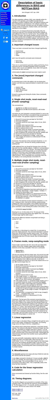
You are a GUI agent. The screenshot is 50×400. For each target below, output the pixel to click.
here (13, 375)
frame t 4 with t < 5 (17, 390)
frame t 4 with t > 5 (17, 389)
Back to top (15, 398)
